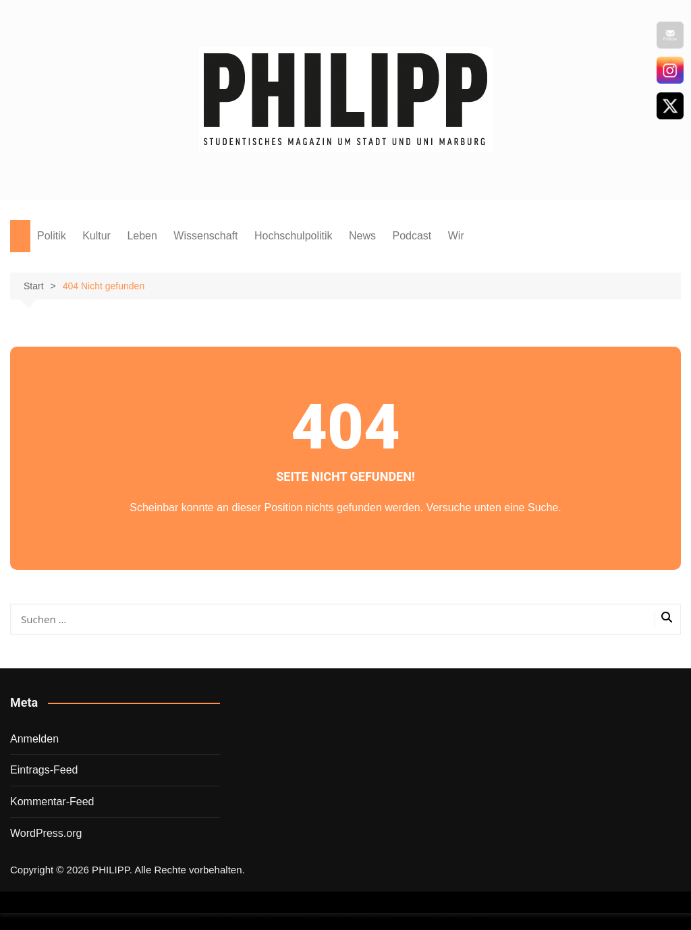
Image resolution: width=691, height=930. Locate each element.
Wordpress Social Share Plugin (278, 921)
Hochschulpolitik (293, 235)
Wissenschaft (205, 235)
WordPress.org (46, 833)
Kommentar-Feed (52, 801)
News (362, 235)
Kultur (96, 235)
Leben (142, 235)
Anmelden (34, 739)
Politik (51, 235)
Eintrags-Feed (44, 770)
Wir (456, 235)
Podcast (411, 235)
